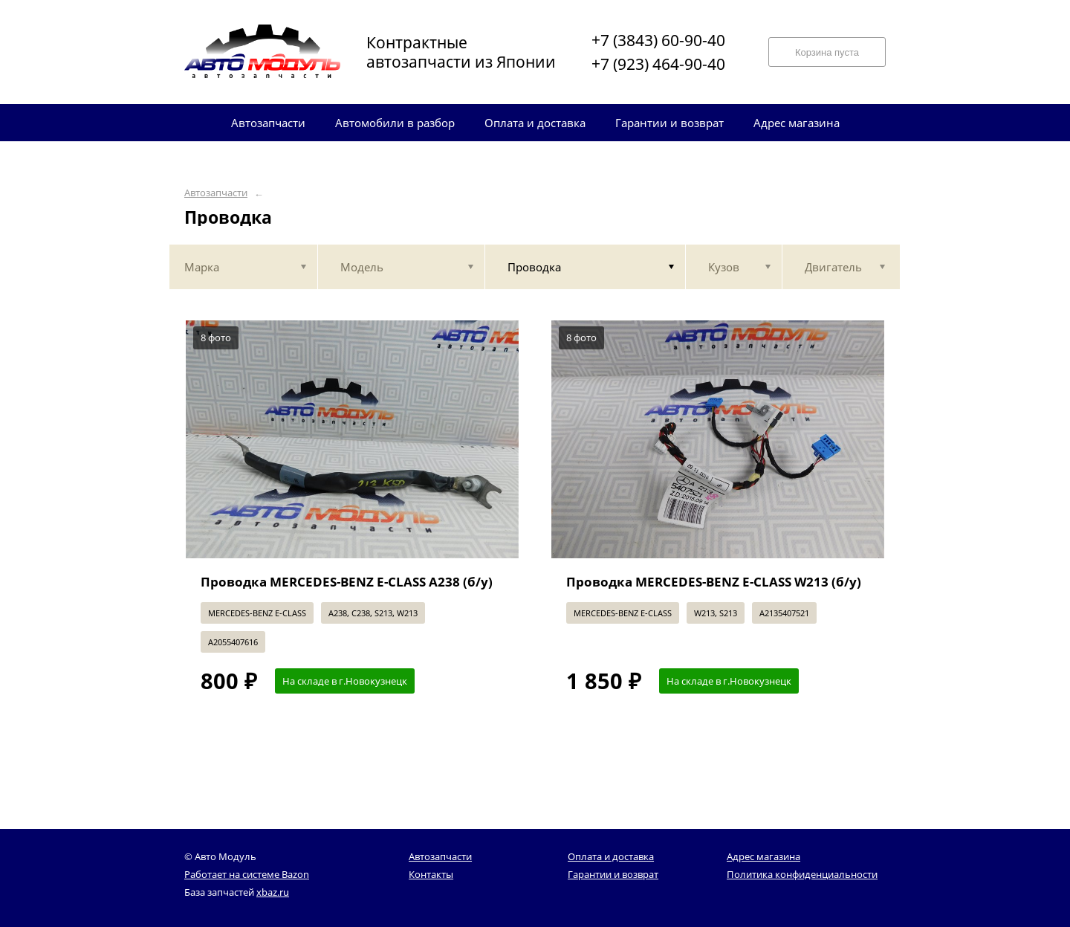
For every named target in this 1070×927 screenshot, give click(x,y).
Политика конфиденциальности (802, 874)
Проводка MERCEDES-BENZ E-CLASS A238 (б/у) (347, 581)
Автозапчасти (215, 193)
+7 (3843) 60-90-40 (658, 40)
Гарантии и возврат (613, 874)
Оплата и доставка (611, 856)
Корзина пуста (827, 52)
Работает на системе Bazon (246, 874)
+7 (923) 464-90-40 (658, 64)
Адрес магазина (763, 856)
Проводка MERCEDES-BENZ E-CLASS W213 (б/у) (713, 581)
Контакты (431, 874)
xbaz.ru (272, 892)
